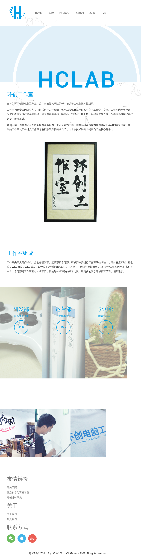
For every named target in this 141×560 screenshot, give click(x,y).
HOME (38, 12)
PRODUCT (65, 12)
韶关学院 (12, 487)
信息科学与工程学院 (18, 492)
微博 (32, 538)
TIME (103, 12)
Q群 (21, 538)
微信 (11, 538)
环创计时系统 (14, 497)
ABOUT (80, 12)
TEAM (51, 12)
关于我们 (12, 514)
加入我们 (12, 519)
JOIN (92, 12)
